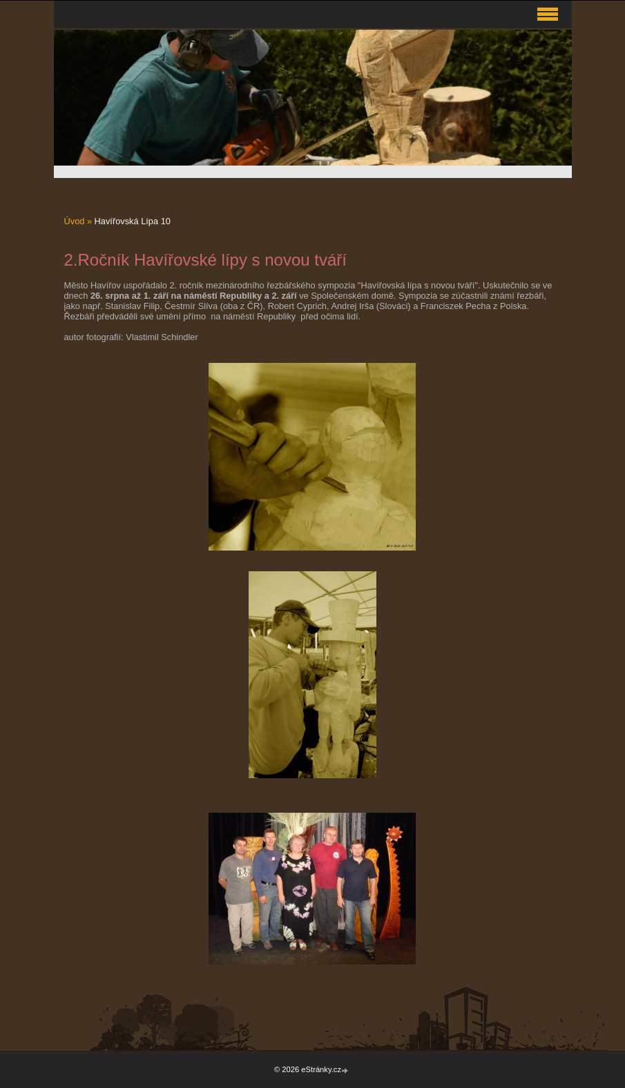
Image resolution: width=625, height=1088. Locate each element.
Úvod (74, 221)
